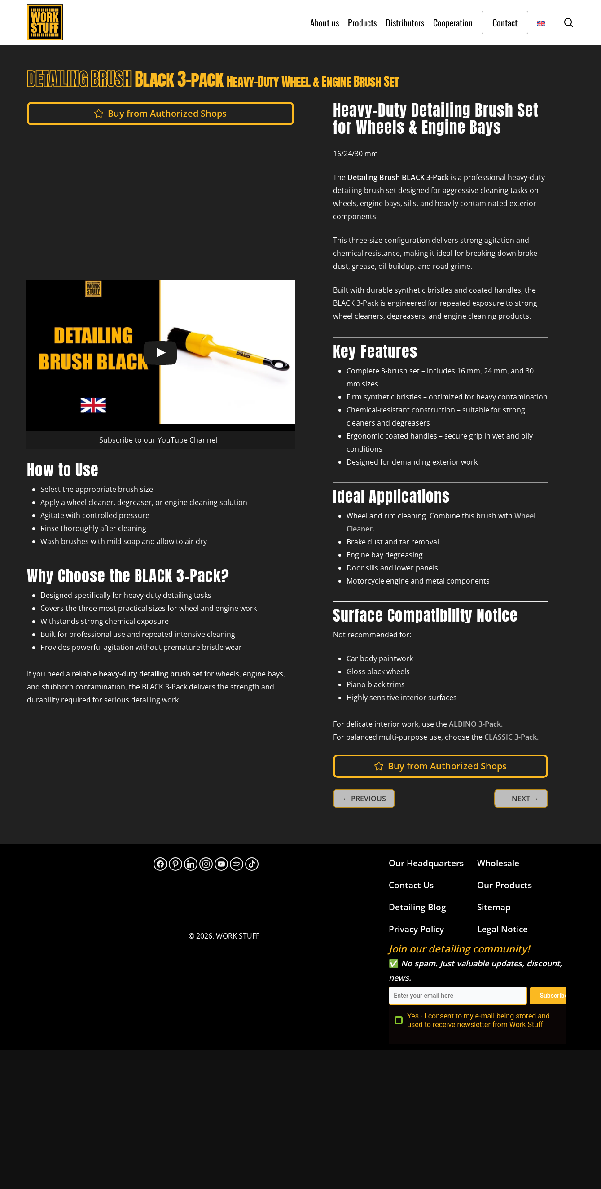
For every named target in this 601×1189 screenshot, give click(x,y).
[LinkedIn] (190, 864)
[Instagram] (206, 864)
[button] (167, 113)
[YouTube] (221, 864)
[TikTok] (252, 864)
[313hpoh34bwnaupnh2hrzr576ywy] (236, 864)
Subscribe (554, 995)
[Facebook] (160, 864)
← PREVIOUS (364, 798)
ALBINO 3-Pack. (475, 724)
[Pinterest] (175, 864)
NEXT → (525, 798)
